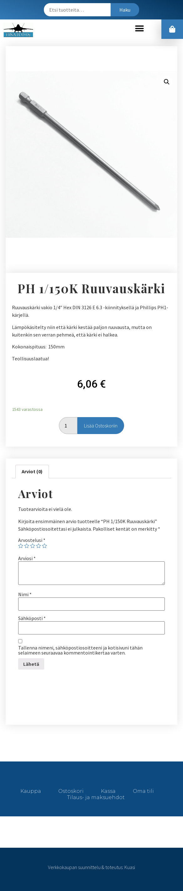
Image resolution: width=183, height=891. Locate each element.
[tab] (32, 472)
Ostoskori (71, 791)
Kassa (108, 791)
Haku (124, 10)
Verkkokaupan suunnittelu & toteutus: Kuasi (91, 867)
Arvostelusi (31, 540)
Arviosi (27, 558)
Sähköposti (32, 618)
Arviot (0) (32, 471)
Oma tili (143, 791)
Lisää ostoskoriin (101, 425)
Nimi (25, 594)
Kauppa (30, 791)
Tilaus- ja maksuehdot (96, 797)
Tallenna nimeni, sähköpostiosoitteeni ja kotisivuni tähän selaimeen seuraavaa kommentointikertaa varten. (80, 650)
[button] (139, 28)
